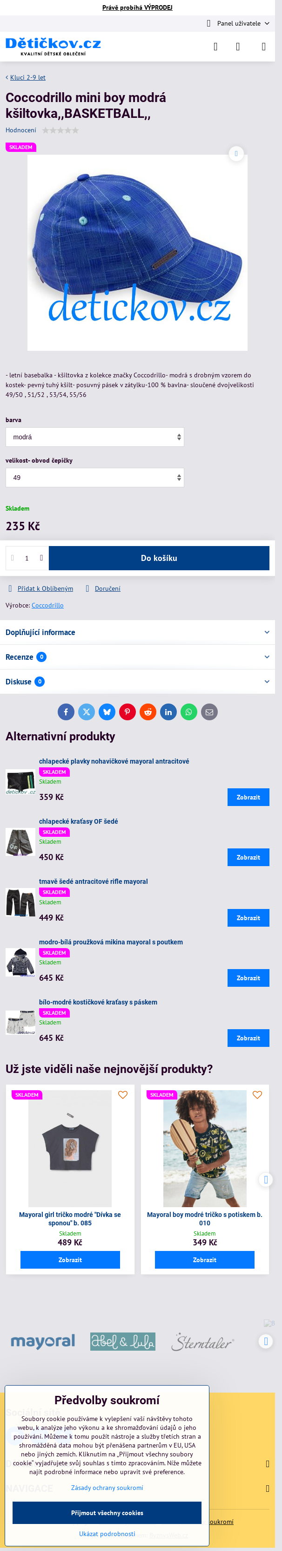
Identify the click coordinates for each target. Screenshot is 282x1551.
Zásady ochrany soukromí (107, 1487)
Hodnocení (21, 130)
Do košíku (159, 558)
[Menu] (264, 46)
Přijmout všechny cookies (107, 1513)
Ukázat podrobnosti (107, 1534)
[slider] (60, 130)
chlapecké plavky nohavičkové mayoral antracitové (114, 761)
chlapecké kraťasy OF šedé (78, 821)
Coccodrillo (48, 605)
